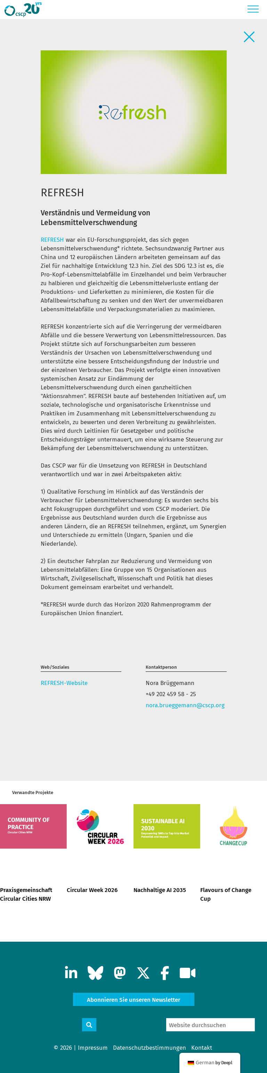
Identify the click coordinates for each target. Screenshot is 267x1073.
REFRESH (52, 240)
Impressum (93, 1047)
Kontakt (201, 1047)
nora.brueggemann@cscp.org (185, 705)
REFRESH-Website (64, 683)
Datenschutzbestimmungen (149, 1047)
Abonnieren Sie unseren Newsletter (133, 1000)
